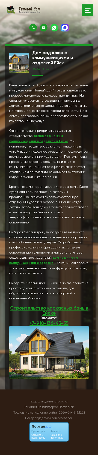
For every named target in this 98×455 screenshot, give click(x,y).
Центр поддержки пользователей (49, 418)
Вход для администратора (49, 401)
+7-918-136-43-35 (49, 323)
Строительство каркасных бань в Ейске (49, 310)
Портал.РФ (66, 407)
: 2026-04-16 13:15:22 (71, 412)
